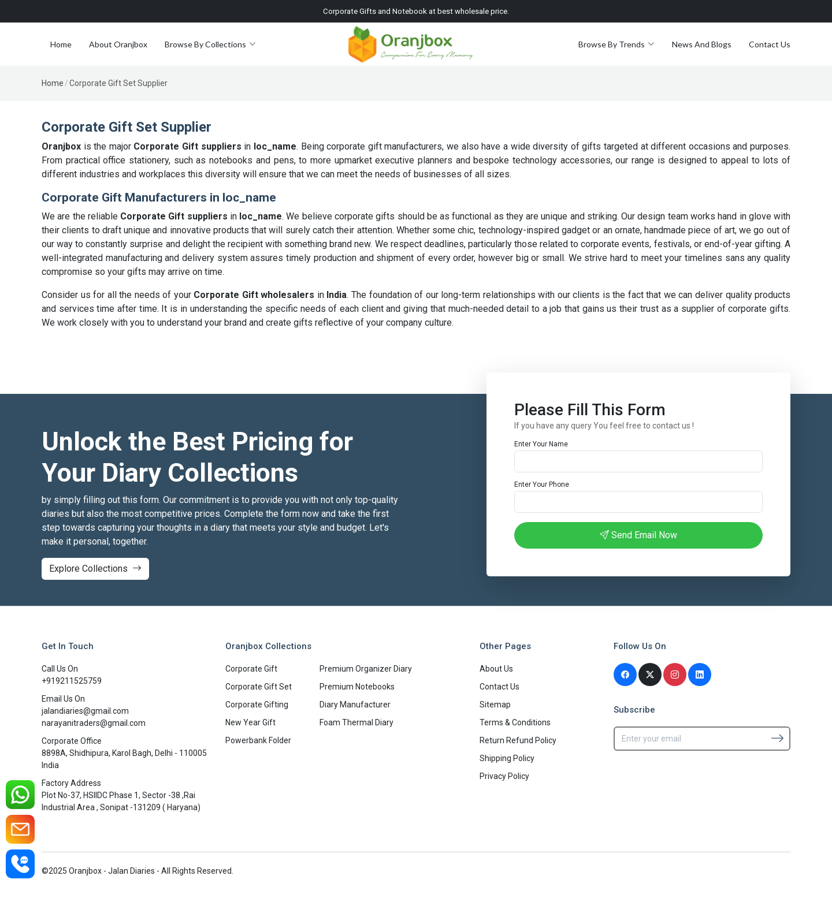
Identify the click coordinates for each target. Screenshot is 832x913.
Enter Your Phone (541, 484)
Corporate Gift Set (258, 686)
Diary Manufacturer (355, 704)
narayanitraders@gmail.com (94, 723)
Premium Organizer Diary (366, 668)
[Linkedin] (699, 674)
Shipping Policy (507, 758)
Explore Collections (95, 568)
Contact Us (769, 44)
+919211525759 (72, 680)
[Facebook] (625, 674)
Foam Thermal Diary (356, 722)
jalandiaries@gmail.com (85, 711)
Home (61, 44)
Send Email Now (638, 535)
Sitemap (495, 704)
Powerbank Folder (258, 740)
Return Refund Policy (518, 740)
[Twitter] (650, 674)
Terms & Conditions (515, 722)
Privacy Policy (504, 776)
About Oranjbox (118, 44)
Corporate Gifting (256, 704)
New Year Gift (250, 722)
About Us (496, 668)
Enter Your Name (541, 444)
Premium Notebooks (357, 686)
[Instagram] (674, 674)
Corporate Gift (251, 668)
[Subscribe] (777, 738)
